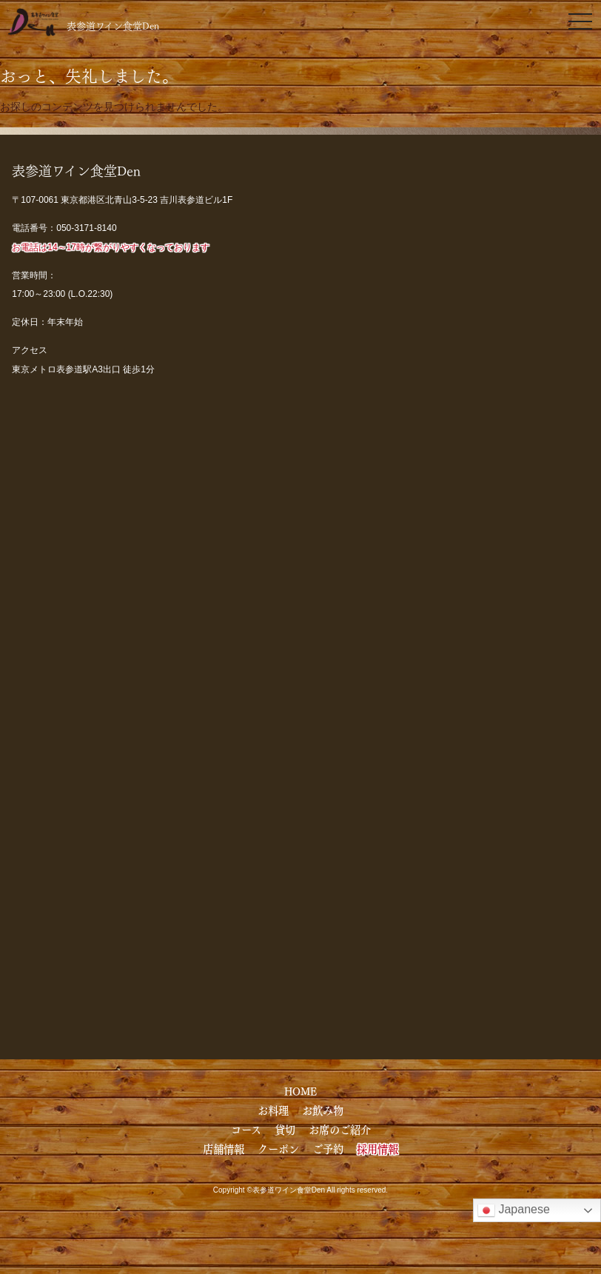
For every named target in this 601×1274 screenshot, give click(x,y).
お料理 (273, 1110)
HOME (300, 1090)
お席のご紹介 (340, 1129)
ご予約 (327, 1148)
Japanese (513, 1210)
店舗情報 (223, 1148)
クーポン (278, 1148)
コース (246, 1129)
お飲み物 (322, 1110)
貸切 (285, 1129)
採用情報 (377, 1148)
